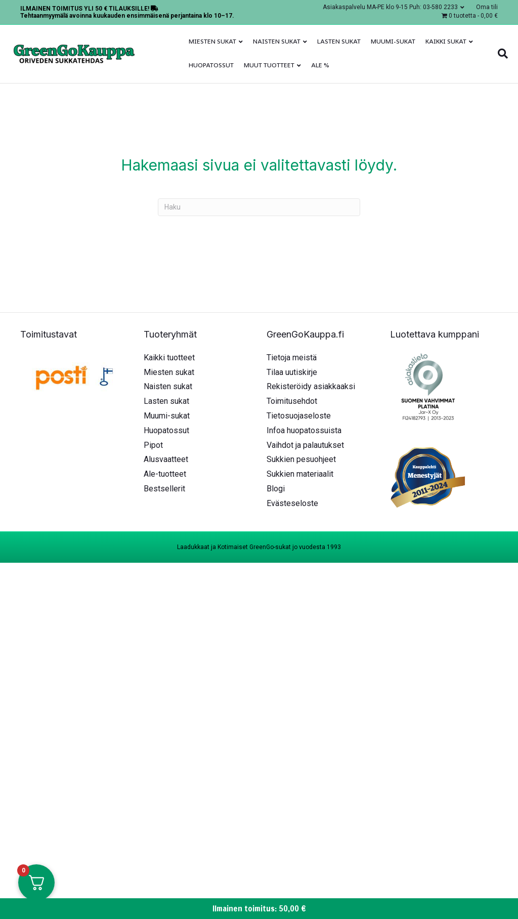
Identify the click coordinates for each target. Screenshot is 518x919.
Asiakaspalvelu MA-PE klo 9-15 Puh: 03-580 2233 (390, 7)
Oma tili (487, 7)
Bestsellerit (164, 488)
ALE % (320, 65)
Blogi (276, 488)
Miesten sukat (212, 41)
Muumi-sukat (393, 41)
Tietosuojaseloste (299, 416)
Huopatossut (211, 65)
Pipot (153, 445)
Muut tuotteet (269, 65)
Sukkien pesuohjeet (301, 459)
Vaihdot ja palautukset (305, 445)
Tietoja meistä (292, 357)
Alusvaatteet (166, 459)
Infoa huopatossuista (304, 430)
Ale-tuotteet (165, 474)
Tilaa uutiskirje (292, 372)
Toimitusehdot (292, 401)
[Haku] (500, 53)
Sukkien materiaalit (300, 474)
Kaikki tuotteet (169, 357)
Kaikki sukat (445, 41)
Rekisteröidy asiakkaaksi (311, 386)
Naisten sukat (276, 41)
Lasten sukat (339, 41)
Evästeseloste (292, 503)
